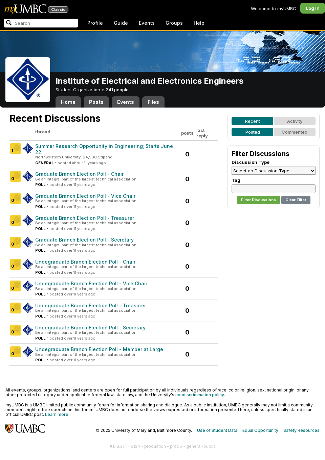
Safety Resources (301, 430)
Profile (95, 23)
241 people (117, 89)
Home (68, 102)
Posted (252, 132)
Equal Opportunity (260, 430)
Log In (313, 8)
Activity (294, 121)
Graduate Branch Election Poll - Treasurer (84, 218)
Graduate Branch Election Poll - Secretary (84, 240)
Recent (252, 121)
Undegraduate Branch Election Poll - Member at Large (99, 349)
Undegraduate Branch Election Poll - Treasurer (90, 305)
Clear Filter (295, 199)
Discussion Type (250, 162)
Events (147, 23)
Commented (294, 132)
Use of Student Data (217, 430)
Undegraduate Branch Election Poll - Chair (85, 262)
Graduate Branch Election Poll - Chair (79, 174)
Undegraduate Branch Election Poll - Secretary (90, 327)
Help (199, 23)
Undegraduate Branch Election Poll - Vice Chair (91, 283)
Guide (121, 23)
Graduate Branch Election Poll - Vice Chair (85, 196)
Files (153, 102)
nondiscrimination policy (199, 394)
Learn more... (58, 414)
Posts (96, 102)
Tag (236, 180)
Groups (174, 23)
